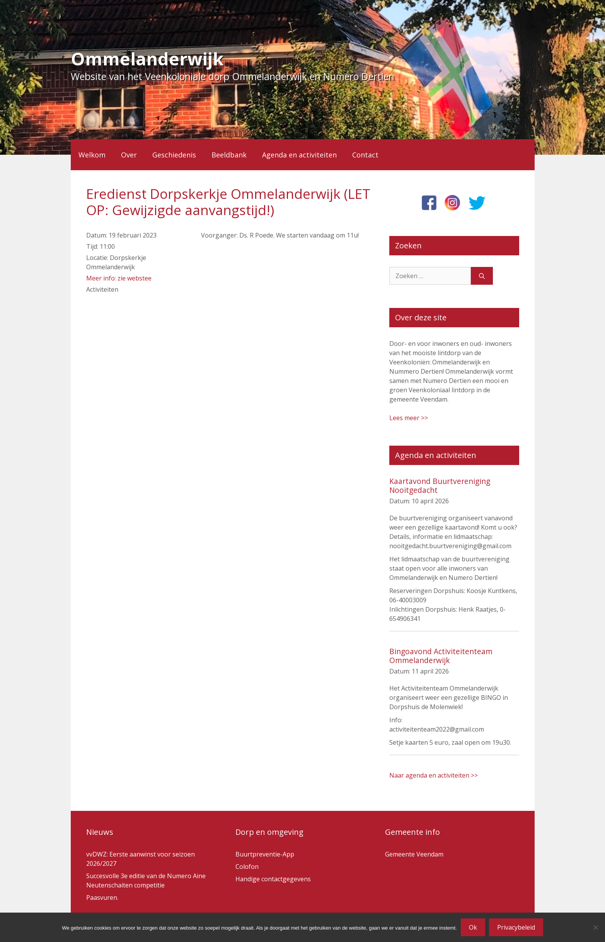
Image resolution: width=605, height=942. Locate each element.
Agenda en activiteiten (299, 154)
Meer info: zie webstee (119, 278)
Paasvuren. (102, 897)
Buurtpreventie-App (264, 854)
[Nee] (595, 927)
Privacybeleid (516, 927)
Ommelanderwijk (147, 58)
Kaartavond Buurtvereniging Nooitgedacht (439, 485)
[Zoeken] (482, 276)
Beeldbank (229, 154)
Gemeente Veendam (414, 854)
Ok (473, 927)
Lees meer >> (408, 418)
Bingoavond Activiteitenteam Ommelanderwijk (441, 655)
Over (129, 154)
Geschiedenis (174, 154)
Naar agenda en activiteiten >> (433, 775)
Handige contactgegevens (273, 879)
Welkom (92, 154)
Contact (365, 154)
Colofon (247, 866)
